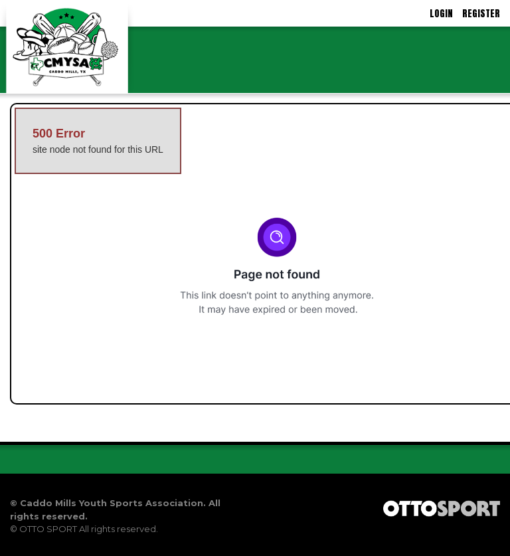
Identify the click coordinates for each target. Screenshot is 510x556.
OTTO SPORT (48, 528)
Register (481, 14)
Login (441, 14)
